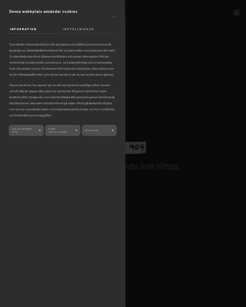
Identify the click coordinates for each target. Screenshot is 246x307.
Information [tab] (23, 29)
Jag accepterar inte (22, 130)
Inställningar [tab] (78, 29)
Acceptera (91, 130)
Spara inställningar (57, 130)
